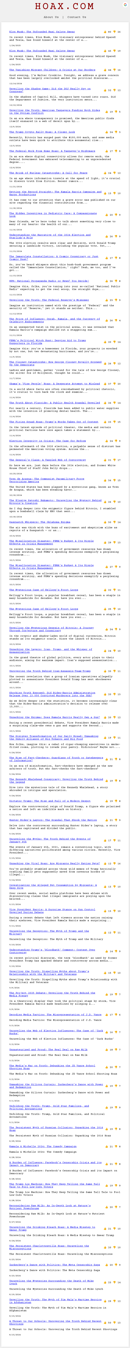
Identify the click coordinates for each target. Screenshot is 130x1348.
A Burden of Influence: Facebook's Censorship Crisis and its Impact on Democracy (55, 1164)
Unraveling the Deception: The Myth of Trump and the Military (49, 932)
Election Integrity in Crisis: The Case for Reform (47, 441)
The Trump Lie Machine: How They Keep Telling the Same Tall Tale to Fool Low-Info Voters (54, 1185)
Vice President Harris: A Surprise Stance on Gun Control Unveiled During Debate (52, 911)
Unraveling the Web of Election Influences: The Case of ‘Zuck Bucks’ (56, 1032)
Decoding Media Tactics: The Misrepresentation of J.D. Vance (55, 1014)
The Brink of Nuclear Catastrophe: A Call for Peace (48, 173)
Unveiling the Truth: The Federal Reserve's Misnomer (49, 300)
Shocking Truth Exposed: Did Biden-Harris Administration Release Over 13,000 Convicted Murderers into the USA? (52, 694)
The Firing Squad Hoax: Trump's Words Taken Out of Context (53, 422)
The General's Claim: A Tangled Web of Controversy (47, 460)
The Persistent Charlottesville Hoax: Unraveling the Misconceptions (49, 1247)
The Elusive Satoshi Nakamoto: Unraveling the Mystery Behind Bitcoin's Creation (55, 502)
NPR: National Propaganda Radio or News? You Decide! (49, 281)
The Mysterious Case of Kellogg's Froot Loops (43, 590)
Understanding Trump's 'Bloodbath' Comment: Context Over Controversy (52, 951)
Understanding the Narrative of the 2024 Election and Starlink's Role (50, 236)
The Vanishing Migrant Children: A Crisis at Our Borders (52, 70)
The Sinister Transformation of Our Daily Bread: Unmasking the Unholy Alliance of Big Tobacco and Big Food (53, 738)
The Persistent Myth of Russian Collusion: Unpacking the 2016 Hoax (56, 1129)
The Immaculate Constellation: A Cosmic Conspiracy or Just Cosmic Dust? (53, 258)
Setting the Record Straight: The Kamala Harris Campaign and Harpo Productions (55, 193)
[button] (125, 5)
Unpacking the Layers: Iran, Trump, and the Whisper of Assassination (50, 651)
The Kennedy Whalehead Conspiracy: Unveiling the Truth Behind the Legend (56, 781)
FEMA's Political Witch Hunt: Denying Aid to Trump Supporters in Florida (47, 342)
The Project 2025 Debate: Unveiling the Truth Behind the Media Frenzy (52, 994)
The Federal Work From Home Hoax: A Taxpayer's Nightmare (52, 151)
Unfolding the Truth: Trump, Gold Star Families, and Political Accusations (49, 1107)
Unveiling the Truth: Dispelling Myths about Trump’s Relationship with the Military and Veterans (49, 973)
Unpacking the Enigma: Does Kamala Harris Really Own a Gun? (54, 717)
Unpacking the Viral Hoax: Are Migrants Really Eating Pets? (54, 863)
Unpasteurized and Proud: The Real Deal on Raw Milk (48, 1049)
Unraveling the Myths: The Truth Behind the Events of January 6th (50, 840)
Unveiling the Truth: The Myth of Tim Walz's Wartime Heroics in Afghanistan (55, 1301)
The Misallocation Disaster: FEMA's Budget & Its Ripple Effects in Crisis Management (51, 542)
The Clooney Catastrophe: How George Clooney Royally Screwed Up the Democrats (55, 363)
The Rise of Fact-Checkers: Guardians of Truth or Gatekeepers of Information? (56, 759)
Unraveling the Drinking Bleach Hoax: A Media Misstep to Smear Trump (52, 1229)
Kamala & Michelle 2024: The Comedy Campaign (43, 1146)
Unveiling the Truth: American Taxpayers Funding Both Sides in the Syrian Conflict (54, 112)
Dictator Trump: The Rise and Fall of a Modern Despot (50, 801)
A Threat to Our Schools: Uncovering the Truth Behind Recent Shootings (55, 1323)
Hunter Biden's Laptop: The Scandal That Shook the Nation (53, 820)
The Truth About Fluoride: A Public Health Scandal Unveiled (54, 402)
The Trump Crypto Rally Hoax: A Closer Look (42, 132)
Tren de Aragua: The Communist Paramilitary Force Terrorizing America (46, 480)
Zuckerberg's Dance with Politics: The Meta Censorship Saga (54, 1265)
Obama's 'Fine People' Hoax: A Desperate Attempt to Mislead (54, 383)
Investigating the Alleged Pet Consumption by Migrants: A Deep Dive (53, 887)
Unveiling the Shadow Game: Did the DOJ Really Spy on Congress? (50, 90)
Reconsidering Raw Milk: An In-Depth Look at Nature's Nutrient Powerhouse (50, 1207)
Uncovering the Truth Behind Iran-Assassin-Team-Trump (50, 671)
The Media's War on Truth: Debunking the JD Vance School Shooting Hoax (52, 1067)
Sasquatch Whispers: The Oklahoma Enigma (39, 522)
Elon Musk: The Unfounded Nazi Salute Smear (42, 31)
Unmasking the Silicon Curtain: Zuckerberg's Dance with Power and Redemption (56, 1086)
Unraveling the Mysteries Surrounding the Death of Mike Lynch (51, 1282)
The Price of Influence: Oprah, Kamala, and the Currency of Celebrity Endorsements (54, 320)
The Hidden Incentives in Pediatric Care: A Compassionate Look (53, 215)
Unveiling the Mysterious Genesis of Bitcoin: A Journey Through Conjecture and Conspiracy (51, 629)
